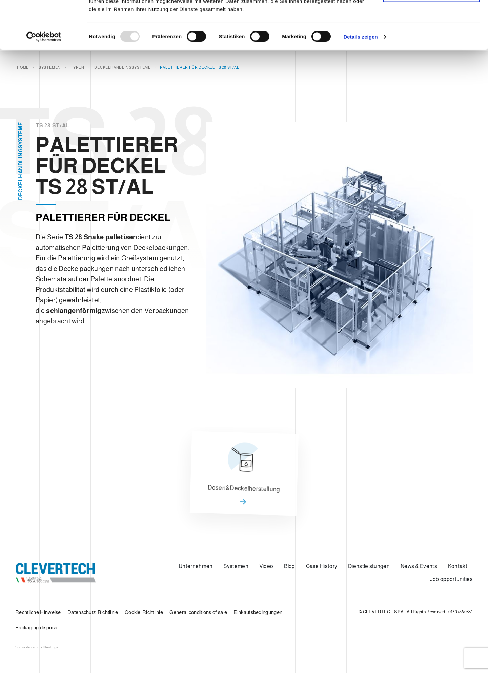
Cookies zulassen (431, 18)
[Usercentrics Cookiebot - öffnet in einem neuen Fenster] (44, 85)
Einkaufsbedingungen (257, 612)
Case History (322, 566)
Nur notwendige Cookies (431, 40)
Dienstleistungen (369, 566)
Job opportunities (451, 579)
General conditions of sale (198, 612)
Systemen (235, 566)
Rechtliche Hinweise (38, 612)
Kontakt (457, 566)
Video (266, 566)
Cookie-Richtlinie (144, 612)
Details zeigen (360, 84)
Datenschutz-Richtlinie (92, 612)
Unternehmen (195, 566)
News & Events (419, 566)
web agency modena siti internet (37, 647)
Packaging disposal (36, 627)
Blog (289, 566)
